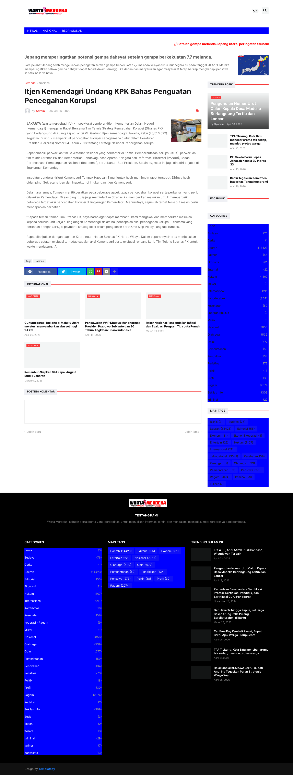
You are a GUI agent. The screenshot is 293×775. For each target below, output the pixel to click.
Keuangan (219, 463)
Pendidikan (238, 356)
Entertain (238, 269)
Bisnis (238, 226)
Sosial (63, 717)
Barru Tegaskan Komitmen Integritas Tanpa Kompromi (249, 179)
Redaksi (63, 702)
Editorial (238, 255)
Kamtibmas (63, 608)
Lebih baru (34, 431)
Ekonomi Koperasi (248, 436)
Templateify (47, 769)
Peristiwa (238, 363)
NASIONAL (50, 30)
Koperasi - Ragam (63, 623)
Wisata (63, 731)
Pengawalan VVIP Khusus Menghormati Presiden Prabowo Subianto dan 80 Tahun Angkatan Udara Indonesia (112, 326)
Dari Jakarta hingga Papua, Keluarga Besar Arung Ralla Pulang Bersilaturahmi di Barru (239, 613)
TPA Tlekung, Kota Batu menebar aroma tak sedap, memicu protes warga (248, 139)
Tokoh (63, 724)
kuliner (217, 484)
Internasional (238, 291)
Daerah (238, 248)
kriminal (238, 400)
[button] (255, 11)
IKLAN (238, 284)
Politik (238, 371)
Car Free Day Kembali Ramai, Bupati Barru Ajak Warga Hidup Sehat (238, 633)
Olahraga (238, 335)
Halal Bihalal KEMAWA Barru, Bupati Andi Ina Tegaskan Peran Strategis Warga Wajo (238, 671)
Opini (238, 342)
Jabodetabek (238, 298)
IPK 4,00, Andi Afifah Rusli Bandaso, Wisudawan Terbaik (238, 551)
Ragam (238, 385)
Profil (238, 378)
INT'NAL (32, 30)
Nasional (44, 83)
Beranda (30, 83)
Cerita (238, 240)
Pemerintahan (238, 349)
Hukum (238, 277)
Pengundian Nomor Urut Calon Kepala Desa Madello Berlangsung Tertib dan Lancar (240, 571)
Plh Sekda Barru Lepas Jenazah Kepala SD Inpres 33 (248, 160)
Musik (238, 320)
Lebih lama (192, 431)
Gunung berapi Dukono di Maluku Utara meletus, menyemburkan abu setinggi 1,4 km (51, 326)
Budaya (238, 233)
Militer (63, 630)
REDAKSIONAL (72, 30)
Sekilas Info (238, 392)
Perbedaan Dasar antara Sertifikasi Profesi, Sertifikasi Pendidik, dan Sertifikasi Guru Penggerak (238, 592)
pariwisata (63, 753)
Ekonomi (238, 262)
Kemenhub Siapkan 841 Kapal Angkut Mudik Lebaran (50, 373)
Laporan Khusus (238, 313)
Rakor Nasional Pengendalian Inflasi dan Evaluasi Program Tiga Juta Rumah (173, 324)
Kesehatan (238, 306)
